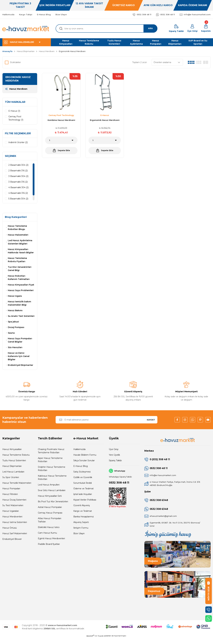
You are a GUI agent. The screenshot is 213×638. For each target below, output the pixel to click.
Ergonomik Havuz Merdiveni (105, 120)
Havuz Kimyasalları (12, 449)
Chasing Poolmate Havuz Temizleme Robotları (51, 451)
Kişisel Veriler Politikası (84, 499)
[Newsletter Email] (106, 419)
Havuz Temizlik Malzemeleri (16, 483)
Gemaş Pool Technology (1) (15, 118)
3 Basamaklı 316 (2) (18, 181)
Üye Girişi (113, 449)
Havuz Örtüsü (9, 527)
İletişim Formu (80, 527)
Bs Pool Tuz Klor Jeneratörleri (53, 501)
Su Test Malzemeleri (12, 505)
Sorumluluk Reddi (82, 483)
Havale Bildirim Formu (84, 455)
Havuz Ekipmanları (12, 466)
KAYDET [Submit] (151, 420)
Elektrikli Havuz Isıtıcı (48, 527)
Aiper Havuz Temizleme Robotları (50, 460)
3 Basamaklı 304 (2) (18, 176)
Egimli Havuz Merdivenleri (51, 538)
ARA (150, 28)
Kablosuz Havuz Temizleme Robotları (52, 477)
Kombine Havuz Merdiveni (61, 120)
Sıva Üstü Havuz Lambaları (51, 490)
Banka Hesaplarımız (83, 516)
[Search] (106, 28)
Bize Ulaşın (79, 533)
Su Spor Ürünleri (10, 477)
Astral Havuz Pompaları (50, 507)
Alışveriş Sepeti (81, 522)
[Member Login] (192, 28)
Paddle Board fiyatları (49, 544)
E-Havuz (104, 115)
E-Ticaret (99, 636)
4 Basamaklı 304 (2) (18, 187)
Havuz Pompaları (11, 488)
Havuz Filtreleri (10, 494)
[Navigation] (26, 42)
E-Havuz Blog (80, 466)
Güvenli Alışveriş (81, 505)
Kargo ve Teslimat (82, 511)
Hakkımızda (79, 449)
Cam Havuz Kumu (47, 533)
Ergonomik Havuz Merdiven (72, 51)
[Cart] (206, 28)
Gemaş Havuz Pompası (50, 512)
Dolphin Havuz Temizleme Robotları (51, 469)
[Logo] (25, 28)
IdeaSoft (90, 636)
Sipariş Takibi (115, 460)
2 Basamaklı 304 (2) (18, 165)
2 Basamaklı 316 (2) (18, 170)
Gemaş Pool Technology (61, 115)
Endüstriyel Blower (12, 539)
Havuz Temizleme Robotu (16, 455)
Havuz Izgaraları (10, 511)
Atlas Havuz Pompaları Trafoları (49, 520)
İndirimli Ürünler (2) (18, 142)
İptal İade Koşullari (82, 494)
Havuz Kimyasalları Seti (50, 496)
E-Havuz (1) (14, 111)
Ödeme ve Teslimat (83, 488)
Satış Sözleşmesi (82, 471)
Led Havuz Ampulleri (48, 484)
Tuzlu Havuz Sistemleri (14, 460)
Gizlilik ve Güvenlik (82, 477)
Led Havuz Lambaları (13, 471)
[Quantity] (61, 140)
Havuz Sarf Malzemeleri (14, 533)
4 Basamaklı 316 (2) (18, 193)
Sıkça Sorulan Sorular (84, 460)
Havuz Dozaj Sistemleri (14, 499)
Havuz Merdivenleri (12, 516)
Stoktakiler (15, 62)
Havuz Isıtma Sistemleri (14, 522)
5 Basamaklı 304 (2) (18, 198)
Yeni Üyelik (114, 455)
